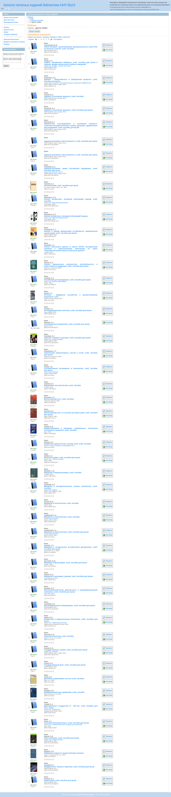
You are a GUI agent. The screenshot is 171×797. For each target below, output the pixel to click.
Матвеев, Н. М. (49, 690)
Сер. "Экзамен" (53, 651)
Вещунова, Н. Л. (49, 397)
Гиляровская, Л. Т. (50, 229)
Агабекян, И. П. (49, 278)
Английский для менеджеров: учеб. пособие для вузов (67, 280)
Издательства (9, 30)
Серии (6, 32)
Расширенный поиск (11, 22)
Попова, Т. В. (48, 366)
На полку (107, 50)
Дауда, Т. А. (48, 721)
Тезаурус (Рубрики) (10, 34)
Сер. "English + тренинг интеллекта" (60, 66)
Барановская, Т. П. (50, 351)
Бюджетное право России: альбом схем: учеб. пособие (67, 444)
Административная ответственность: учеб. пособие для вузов (70, 141)
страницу (45, 37)
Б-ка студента (53, 490)
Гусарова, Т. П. (49, 545)
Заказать (107, 45)
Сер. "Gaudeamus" (54, 709)
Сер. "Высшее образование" (58, 281)
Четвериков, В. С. (50, 167)
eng (6, 9)
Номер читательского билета (13, 54)
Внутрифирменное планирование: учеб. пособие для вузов (69, 605)
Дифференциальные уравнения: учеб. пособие (64, 692)
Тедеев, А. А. (48, 456)
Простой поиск (9, 20)
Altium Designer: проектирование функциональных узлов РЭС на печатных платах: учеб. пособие (70, 48)
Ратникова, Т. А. (49, 245)
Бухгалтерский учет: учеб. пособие (59, 399)
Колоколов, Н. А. (49, 108)
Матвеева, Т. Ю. (49, 471)
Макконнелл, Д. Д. (50, 197)
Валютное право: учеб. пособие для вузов (62, 457)
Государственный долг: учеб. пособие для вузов (65, 665)
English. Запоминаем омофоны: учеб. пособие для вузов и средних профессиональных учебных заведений (70, 63)
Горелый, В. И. (49, 383)
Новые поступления (11, 17)
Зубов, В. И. (48, 677)
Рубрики (30, 17)
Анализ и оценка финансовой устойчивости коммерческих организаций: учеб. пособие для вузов (70, 232)
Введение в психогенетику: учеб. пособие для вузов (66, 532)
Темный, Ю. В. (49, 574)
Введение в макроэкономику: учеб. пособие (62, 473)
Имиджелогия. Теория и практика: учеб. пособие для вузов (69, 767)
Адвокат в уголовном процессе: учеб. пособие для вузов (68, 110)
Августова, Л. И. (49, 634)
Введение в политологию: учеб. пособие (61, 503)
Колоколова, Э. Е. (50, 77)
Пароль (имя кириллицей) (12, 59)
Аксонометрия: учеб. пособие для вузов (61, 185)
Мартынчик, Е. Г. (49, 122)
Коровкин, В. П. (49, 588)
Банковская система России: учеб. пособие (62, 385)
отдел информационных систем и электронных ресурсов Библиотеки (134, 9)
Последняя (57, 39)
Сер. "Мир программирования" (58, 202)
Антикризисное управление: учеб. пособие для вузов (67, 324)
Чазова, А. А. (48, 60)
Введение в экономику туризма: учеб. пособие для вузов (68, 576)
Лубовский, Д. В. (49, 484)
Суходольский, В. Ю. (51, 45)
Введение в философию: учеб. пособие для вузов (65, 563)
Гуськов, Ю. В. (48, 501)
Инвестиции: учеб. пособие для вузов (60, 780)
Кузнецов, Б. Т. (49, 778)
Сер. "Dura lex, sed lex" (56, 172)
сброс (60, 37)
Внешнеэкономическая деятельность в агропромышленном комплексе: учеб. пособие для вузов (70, 591)
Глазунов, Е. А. (49, 183)
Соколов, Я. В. (49, 411)
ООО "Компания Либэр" (86, 794)
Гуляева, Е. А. (48, 704)
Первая (31, 39)
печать (65, 37)
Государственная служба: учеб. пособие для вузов (65, 650)
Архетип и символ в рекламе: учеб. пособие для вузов (67, 338)
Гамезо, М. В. (48, 617)
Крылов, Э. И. (48, 262)
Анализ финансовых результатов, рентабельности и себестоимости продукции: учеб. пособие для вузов (70, 265)
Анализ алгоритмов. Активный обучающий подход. (66, 216)
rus (9, 9)
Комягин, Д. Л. (48, 442)
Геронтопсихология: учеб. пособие (59, 636)
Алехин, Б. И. (48, 663)
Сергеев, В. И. (48, 94)
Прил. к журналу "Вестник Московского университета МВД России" (70, 83)
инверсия (53, 37)
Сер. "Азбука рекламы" (56, 339)
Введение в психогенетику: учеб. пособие (62, 517)
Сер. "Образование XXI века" (58, 622)
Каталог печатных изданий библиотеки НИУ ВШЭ (39, 5)
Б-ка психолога (53, 372)
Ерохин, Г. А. (48, 293)
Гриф (31, 19)
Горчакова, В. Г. (49, 765)
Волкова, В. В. (48, 648)
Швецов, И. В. (48, 736)
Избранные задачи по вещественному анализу (64, 753)
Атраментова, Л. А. (50, 515)
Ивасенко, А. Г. (49, 322)
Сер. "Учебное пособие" (56, 459)
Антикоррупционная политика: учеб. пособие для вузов (68, 310)
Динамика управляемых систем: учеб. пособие (64, 679)
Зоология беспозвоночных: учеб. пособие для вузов (66, 723)
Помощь (7, 44)
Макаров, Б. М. (49, 751)
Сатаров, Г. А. (48, 308)
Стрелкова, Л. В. (49, 604)
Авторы (6, 27)
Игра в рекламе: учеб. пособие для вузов (61, 738)
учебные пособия (37, 20)
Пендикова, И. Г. (49, 336)
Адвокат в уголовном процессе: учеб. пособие (64, 96)
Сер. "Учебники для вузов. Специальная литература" (66, 724)
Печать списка (34, 31)
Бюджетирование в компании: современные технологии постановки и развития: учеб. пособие (70, 429)
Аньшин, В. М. (48, 426)
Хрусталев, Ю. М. (50, 561)
